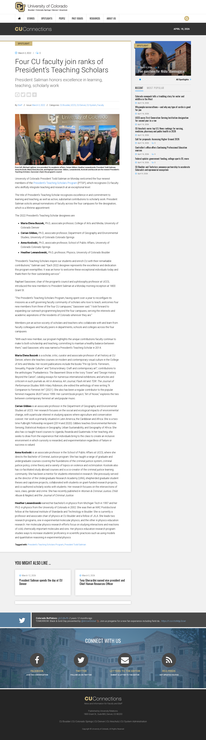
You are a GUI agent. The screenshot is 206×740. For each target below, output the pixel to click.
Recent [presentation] (139, 88)
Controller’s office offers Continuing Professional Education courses (161, 149)
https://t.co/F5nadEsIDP (163, 621)
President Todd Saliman (75, 544)
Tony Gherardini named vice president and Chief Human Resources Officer (102, 582)
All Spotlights (182, 79)
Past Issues (77, 18)
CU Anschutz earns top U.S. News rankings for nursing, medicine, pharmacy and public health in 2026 (159, 130)
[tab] (139, 88)
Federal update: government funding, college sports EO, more (162, 158)
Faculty (100, 105)
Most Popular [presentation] (155, 88)
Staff (20, 105)
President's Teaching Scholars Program (46, 544)
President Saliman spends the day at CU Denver (40, 582)
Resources (95, 18)
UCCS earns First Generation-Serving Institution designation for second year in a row (161, 119)
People (62, 18)
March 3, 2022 (38, 105)
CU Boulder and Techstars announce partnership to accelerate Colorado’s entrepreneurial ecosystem (162, 168)
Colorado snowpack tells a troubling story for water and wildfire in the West (159, 98)
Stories (30, 18)
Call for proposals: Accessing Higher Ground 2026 (157, 139)
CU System (91, 105)
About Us (111, 18)
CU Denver (81, 105)
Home (19, 18)
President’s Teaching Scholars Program (55, 182)
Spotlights (46, 18)
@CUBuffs (63, 618)
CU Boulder (65, 105)
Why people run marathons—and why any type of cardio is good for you (163, 108)
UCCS (73, 105)
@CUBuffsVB (45, 621)
